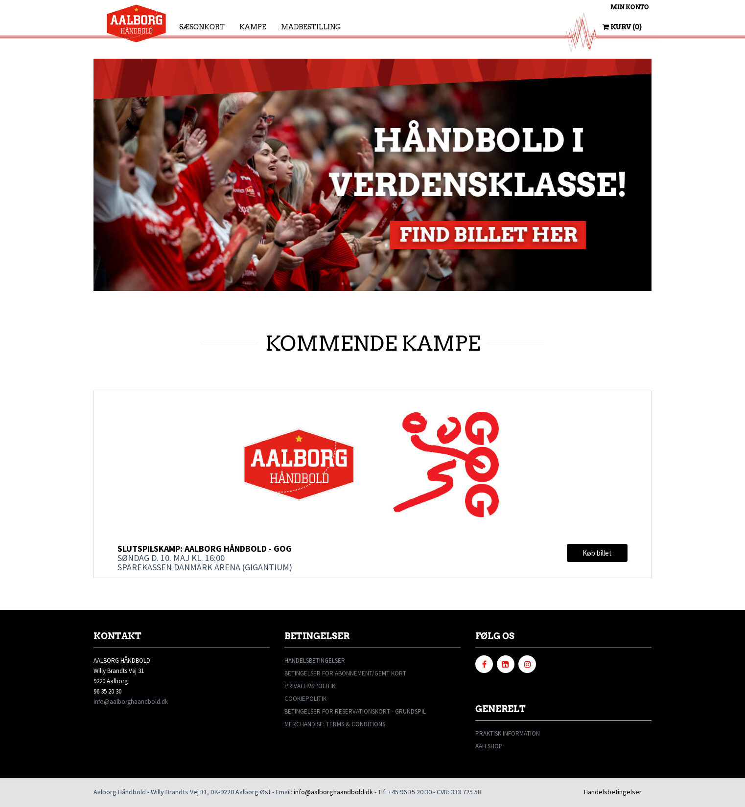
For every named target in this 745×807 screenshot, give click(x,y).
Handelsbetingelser (613, 791)
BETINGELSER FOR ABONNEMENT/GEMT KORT (345, 673)
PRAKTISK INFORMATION (507, 733)
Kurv (622, 27)
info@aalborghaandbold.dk (130, 701)
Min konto (629, 7)
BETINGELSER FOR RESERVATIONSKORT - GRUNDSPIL (355, 711)
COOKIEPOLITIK (305, 699)
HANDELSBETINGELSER (314, 660)
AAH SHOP (489, 746)
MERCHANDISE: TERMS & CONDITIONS (334, 724)
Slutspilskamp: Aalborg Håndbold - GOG (204, 548)
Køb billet (597, 553)
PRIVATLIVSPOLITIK (309, 686)
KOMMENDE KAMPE (372, 343)
